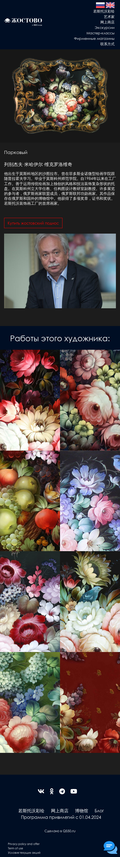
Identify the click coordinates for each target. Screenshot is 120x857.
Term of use (15, 848)
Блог (99, 810)
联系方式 (107, 43)
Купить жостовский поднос (33, 223)
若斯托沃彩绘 (104, 11)
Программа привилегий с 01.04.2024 (61, 817)
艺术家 (109, 16)
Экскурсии (105, 27)
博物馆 (81, 810)
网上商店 (107, 22)
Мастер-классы (100, 33)
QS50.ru (69, 830)
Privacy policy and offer (24, 844)
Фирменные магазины (94, 38)
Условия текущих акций (24, 852)
